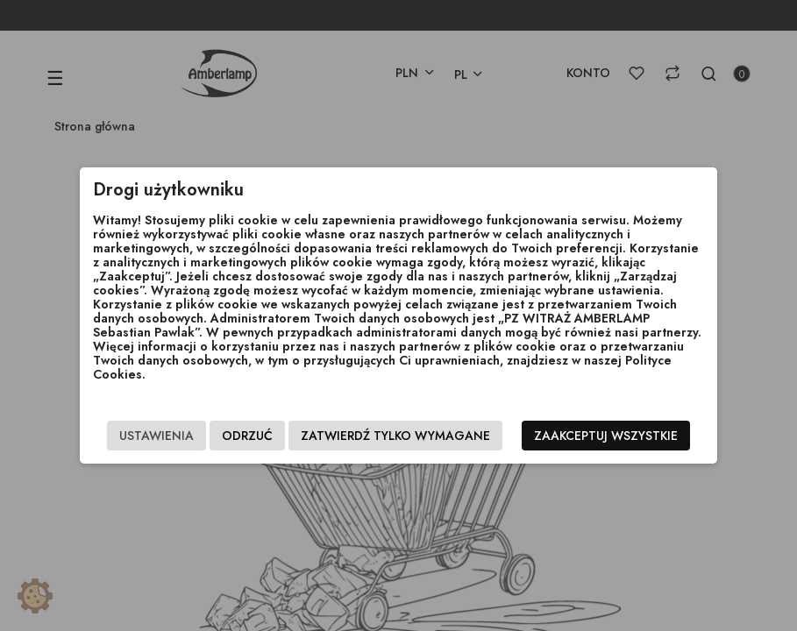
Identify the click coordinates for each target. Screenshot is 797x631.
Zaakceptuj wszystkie (606, 435)
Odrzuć (247, 435)
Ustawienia (156, 435)
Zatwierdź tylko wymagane (395, 435)
